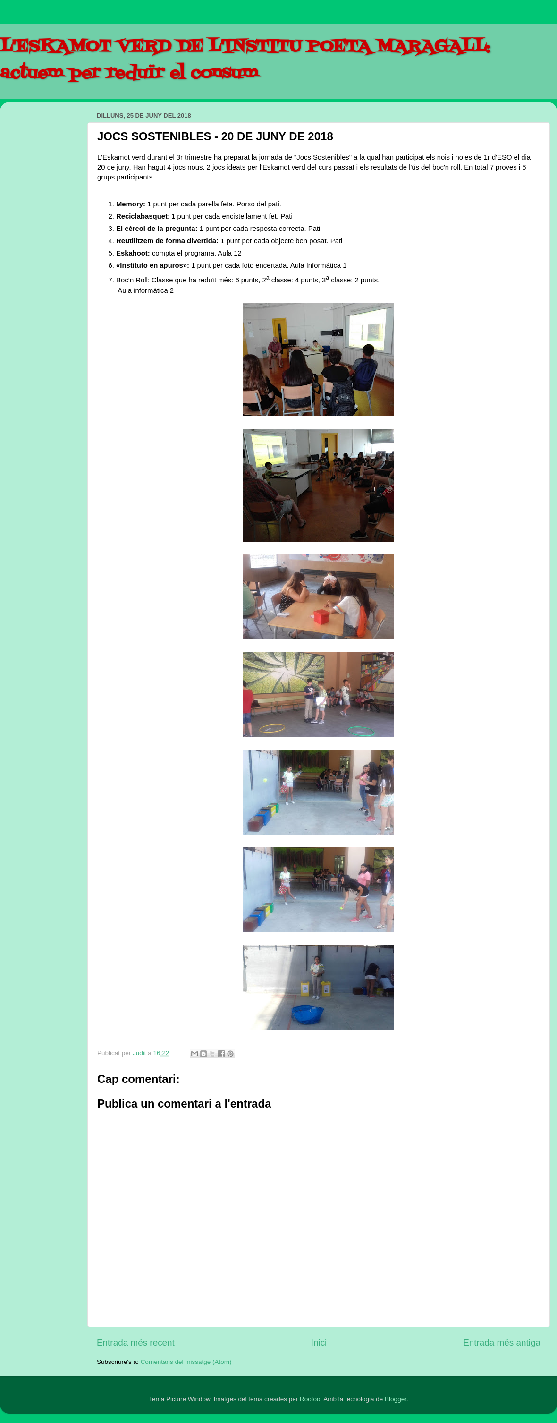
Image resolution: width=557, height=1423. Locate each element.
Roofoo (310, 1399)
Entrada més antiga (501, 1342)
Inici (319, 1342)
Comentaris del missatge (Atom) (186, 1361)
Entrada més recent (136, 1342)
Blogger (395, 1399)
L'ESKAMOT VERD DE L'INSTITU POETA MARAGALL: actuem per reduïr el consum (245, 60)
